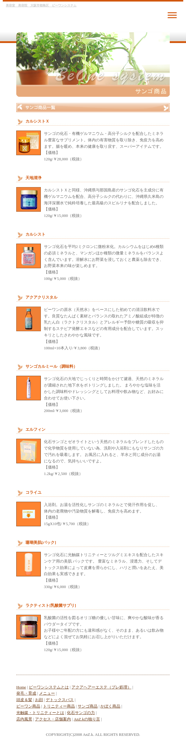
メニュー (47, 693)
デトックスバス (60, 699)
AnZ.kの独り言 (87, 719)
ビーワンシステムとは (49, 687)
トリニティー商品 (59, 706)
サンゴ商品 (88, 706)
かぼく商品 (110, 706)
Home (21, 687)
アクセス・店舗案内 (53, 719)
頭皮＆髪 (24, 699)
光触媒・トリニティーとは (40, 712)
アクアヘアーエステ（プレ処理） (101, 687)
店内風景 (24, 719)
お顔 (39, 699)
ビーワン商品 (28, 706)
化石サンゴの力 (81, 712)
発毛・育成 (26, 693)
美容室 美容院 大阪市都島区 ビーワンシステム (41, 5)
